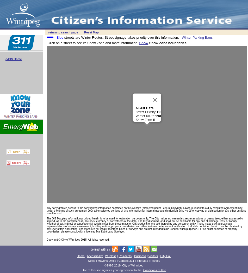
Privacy (155, 260)
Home (81, 256)
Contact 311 (126, 260)
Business (140, 256)
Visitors (153, 256)
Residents (125, 256)
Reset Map (91, 32)
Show (143, 43)
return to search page (63, 32)
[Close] (155, 100)
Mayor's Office (107, 260)
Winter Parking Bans (197, 37)
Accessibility (95, 256)
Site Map (142, 260)
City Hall (165, 256)
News (91, 260)
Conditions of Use (154, 270)
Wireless (110, 256)
